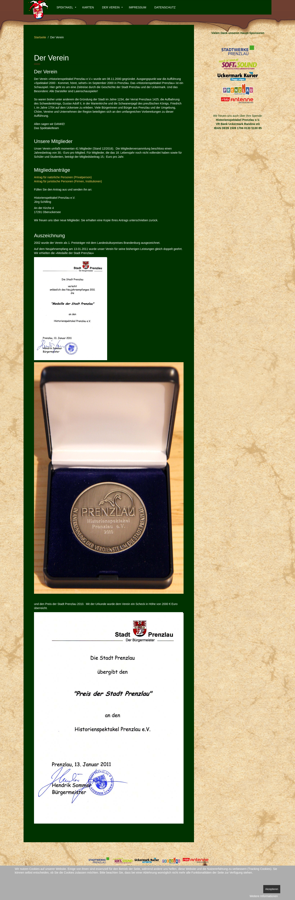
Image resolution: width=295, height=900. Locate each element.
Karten (88, 7)
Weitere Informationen (264, 896)
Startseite (40, 37)
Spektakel (65, 7)
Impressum (137, 7)
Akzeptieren (271, 889)
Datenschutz (165, 7)
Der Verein (111, 7)
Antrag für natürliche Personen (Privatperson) (63, 177)
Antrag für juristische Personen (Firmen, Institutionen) (68, 181)
